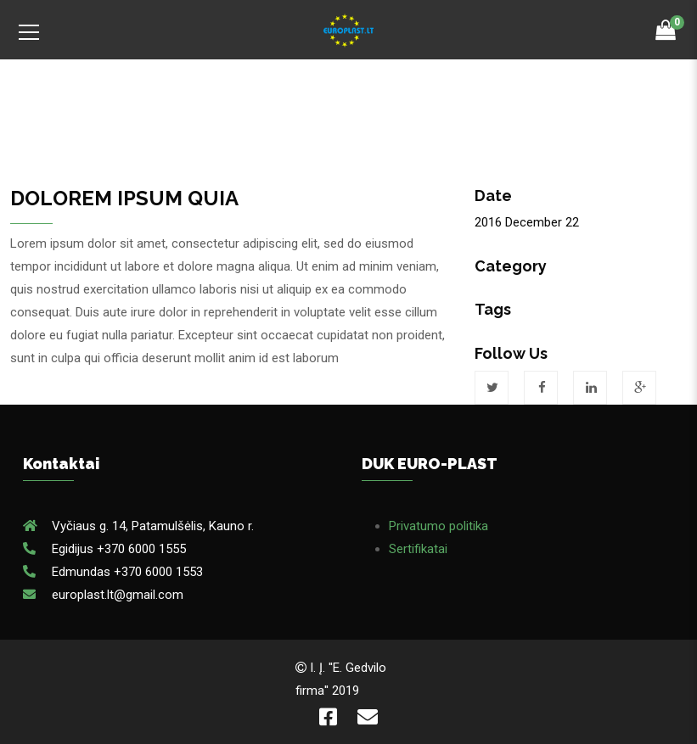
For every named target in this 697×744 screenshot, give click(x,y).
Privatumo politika (438, 526)
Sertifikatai (418, 549)
